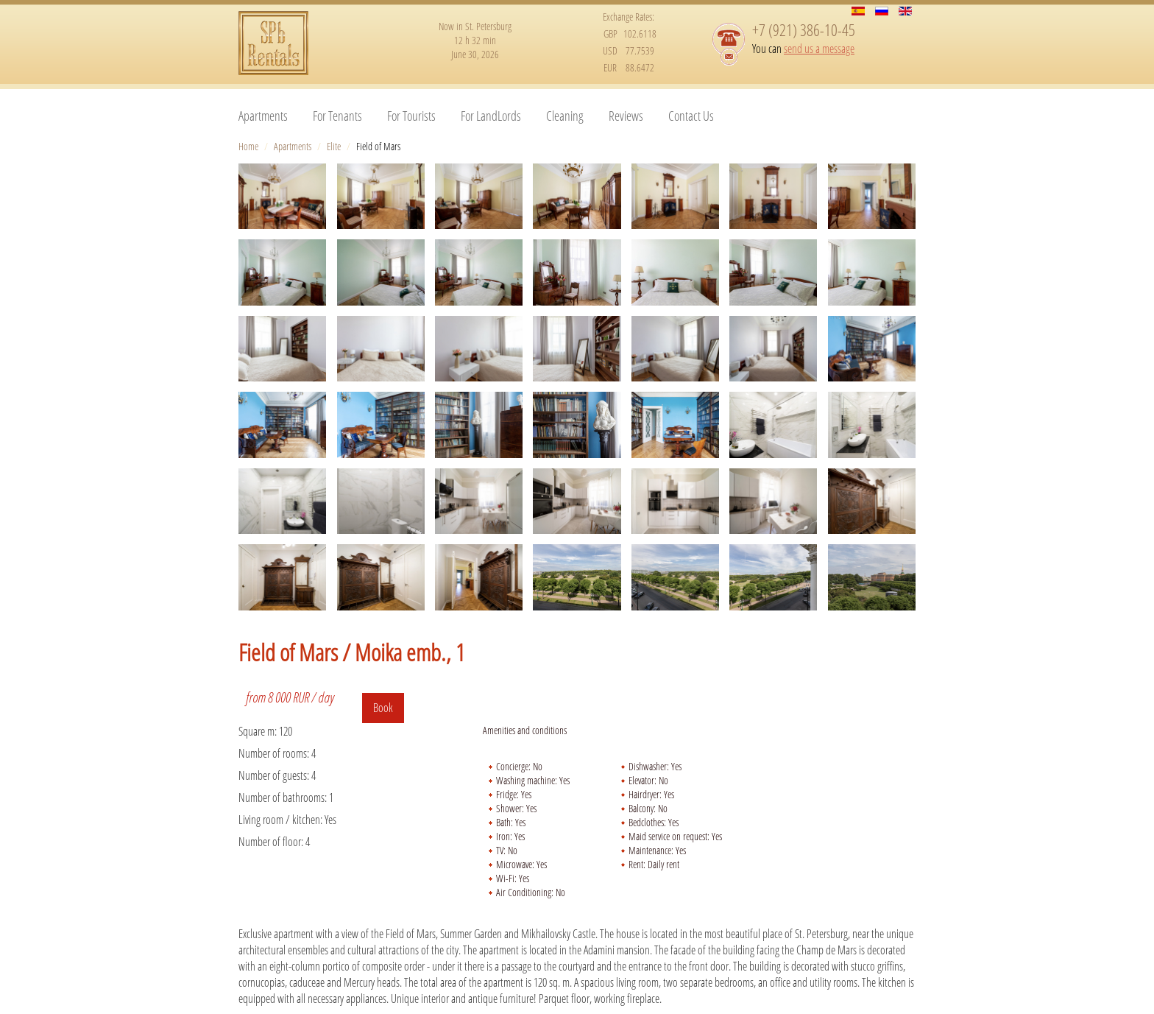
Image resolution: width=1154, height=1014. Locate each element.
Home (248, 146)
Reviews (626, 115)
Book (383, 708)
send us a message (819, 49)
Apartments (263, 115)
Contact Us (691, 115)
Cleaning (565, 115)
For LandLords (491, 115)
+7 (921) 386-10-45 (803, 29)
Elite (334, 146)
